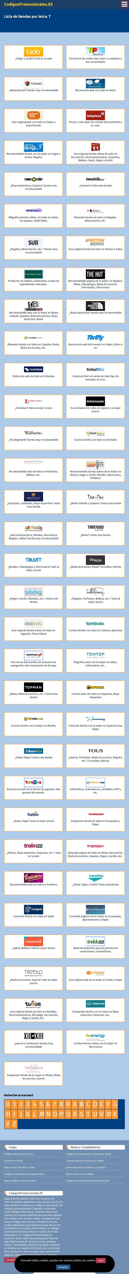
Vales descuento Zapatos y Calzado (85, 1157)
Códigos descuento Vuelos (18, 1144)
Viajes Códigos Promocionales (20, 1170)
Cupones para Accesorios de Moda (85, 1150)
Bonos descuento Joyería (80, 1164)
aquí (100, 1260)
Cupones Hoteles (13, 1150)
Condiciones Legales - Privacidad (26, 1250)
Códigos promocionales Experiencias (24, 1164)
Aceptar (63, 1267)
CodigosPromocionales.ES (28, 4)
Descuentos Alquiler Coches (19, 1157)
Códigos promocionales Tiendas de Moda (88, 1144)
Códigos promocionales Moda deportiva (88, 1170)
